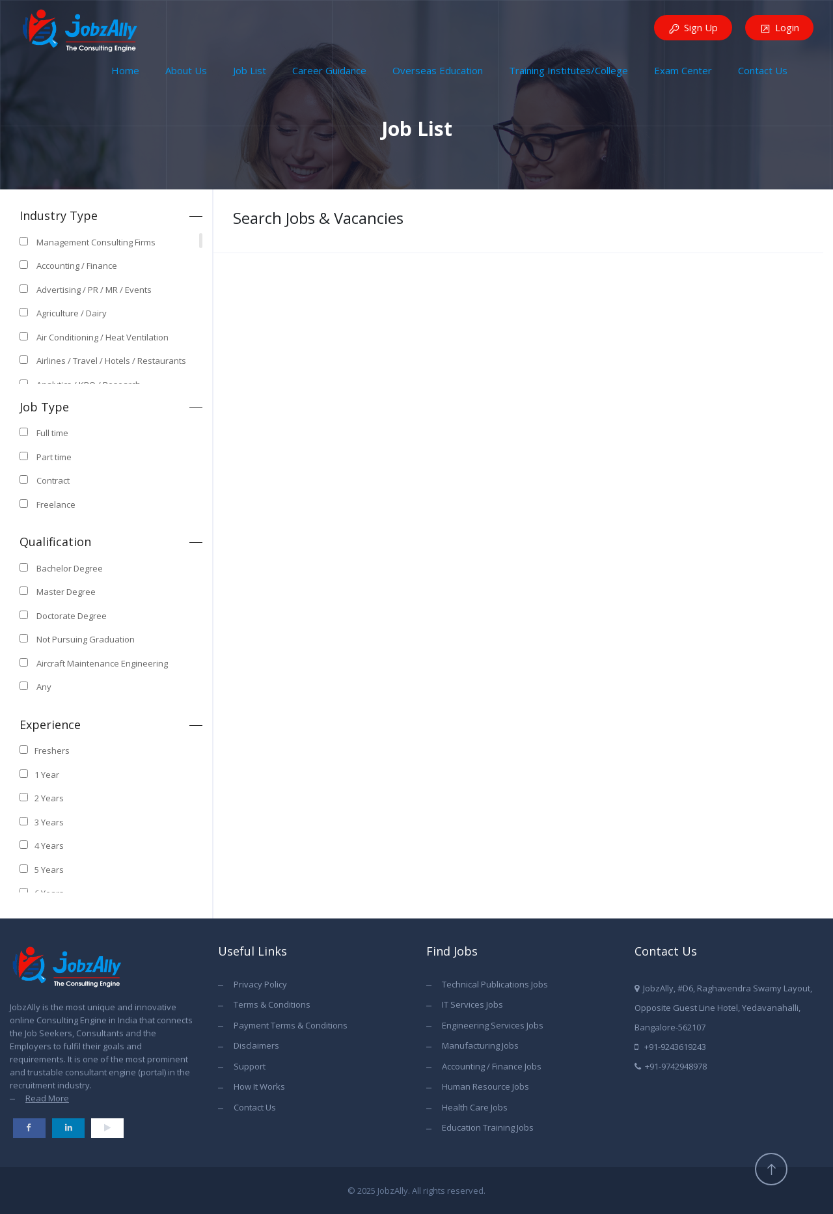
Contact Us (762, 70)
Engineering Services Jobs (492, 1025)
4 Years (49, 845)
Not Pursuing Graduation (85, 639)
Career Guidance (329, 70)
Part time (54, 457)
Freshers (52, 750)
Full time (52, 433)
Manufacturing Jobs (480, 1045)
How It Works (259, 1086)
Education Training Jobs (488, 1127)
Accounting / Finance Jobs (491, 1066)
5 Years (49, 870)
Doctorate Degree (71, 616)
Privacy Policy (260, 984)
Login (779, 28)
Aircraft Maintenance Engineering (102, 663)
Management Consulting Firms (96, 242)
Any (43, 687)
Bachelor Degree (69, 568)
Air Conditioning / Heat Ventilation (102, 337)
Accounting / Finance (76, 265)
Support (250, 1066)
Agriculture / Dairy (71, 313)
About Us (186, 70)
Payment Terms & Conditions (291, 1025)
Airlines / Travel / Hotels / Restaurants (111, 360)
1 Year (46, 774)
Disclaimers (256, 1045)
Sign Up (693, 28)
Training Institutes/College (568, 70)
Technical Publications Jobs (495, 984)
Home (125, 70)
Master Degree (66, 592)
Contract (53, 480)
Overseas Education (437, 70)
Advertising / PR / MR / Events (94, 290)
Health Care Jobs (475, 1107)
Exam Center (683, 70)
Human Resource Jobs (485, 1086)
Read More (47, 1098)
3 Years (49, 822)
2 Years (49, 798)
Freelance (55, 504)
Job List (249, 70)
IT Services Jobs (472, 1004)
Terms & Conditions (272, 1004)
